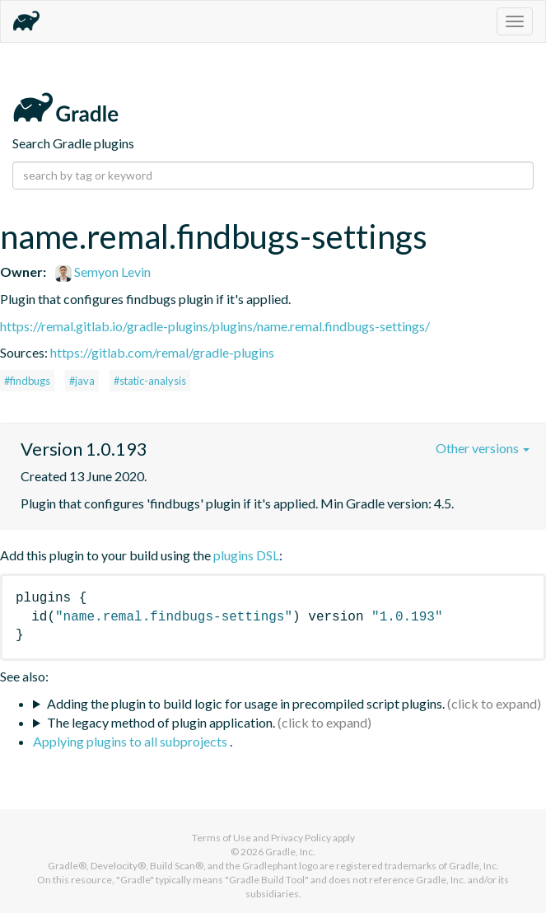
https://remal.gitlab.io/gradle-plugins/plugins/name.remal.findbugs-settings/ (215, 326)
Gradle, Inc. (290, 851)
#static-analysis (150, 380)
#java (82, 380)
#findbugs (27, 380)
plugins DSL (246, 555)
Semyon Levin (103, 271)
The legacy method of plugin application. (161, 722)
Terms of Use (221, 837)
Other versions (483, 448)
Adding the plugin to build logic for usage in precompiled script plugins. (246, 703)
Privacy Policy (301, 837)
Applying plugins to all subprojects (131, 741)
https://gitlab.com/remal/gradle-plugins (162, 352)
